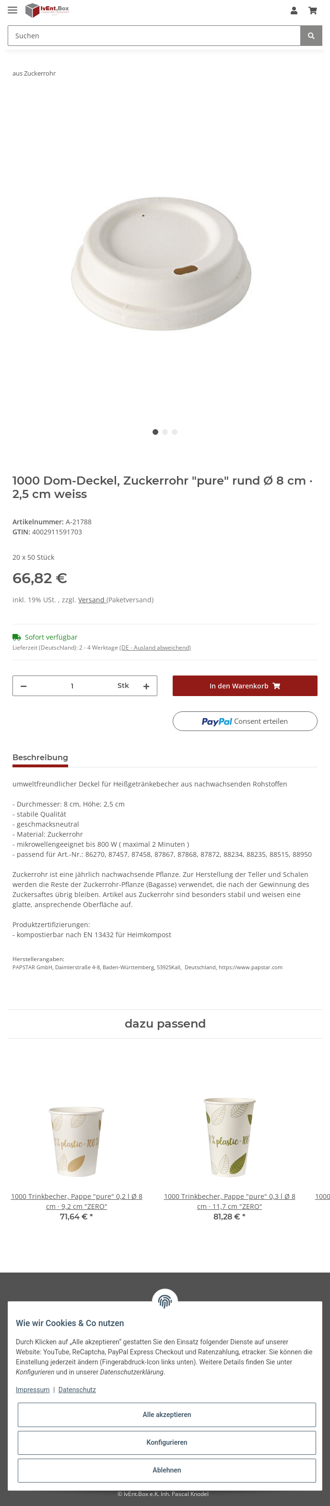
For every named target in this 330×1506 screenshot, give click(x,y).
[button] (294, 10)
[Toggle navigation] (12, 6)
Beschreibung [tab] (40, 757)
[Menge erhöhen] (146, 686)
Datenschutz (77, 1390)
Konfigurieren (166, 1442)
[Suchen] (154, 35)
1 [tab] (155, 432)
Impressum (32, 1390)
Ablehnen (167, 1470)
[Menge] (72, 686)
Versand (92, 599)
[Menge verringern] (23, 686)
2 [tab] (165, 432)
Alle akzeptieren (166, 1414)
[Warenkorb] (312, 10)
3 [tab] (174, 432)
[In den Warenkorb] (20, 103)
